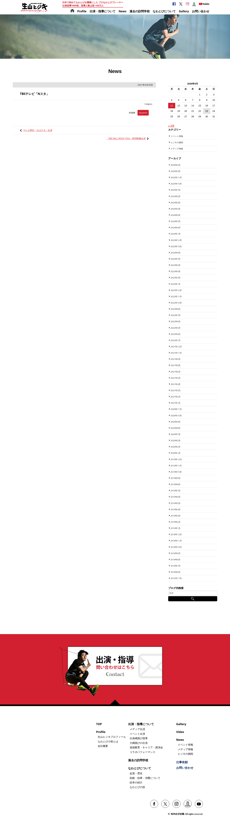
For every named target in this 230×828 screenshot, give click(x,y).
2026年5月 (176, 165)
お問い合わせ (200, 11)
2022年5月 (176, 327)
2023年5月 (176, 265)
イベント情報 (177, 136)
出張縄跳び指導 (139, 738)
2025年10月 (176, 183)
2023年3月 (176, 277)
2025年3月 (176, 208)
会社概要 (103, 746)
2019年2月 (176, 521)
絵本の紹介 (136, 782)
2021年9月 (176, 359)
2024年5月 (176, 221)
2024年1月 (176, 233)
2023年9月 (176, 252)
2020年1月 (176, 453)
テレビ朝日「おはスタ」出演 (37, 130)
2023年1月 (176, 284)
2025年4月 (176, 202)
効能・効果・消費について (145, 778)
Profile (82, 11)
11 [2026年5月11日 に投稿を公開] (171, 105)
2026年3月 (176, 171)
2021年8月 (176, 365)
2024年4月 (176, 227)
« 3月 (171, 126)
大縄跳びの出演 (139, 743)
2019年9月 (176, 478)
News (122, 11)
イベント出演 (137, 734)
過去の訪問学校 (140, 11)
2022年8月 (176, 309)
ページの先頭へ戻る (116, 702)
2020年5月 (176, 440)
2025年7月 (176, 189)
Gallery (184, 11)
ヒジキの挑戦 (177, 142)
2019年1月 (176, 528)
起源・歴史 (136, 773)
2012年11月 (176, 578)
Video (180, 732)
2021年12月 (176, 346)
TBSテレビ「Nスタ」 (34, 94)
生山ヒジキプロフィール (112, 737)
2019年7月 (176, 490)
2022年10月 (176, 302)
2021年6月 (176, 371)
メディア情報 (177, 148)
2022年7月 (176, 315)
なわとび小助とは (108, 741)
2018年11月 (176, 540)
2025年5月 (176, 196)
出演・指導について (102, 11)
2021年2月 (176, 396)
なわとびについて (164, 11)
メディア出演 (137, 729)
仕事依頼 (182, 762)
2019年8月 (176, 484)
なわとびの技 (137, 787)
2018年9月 (176, 553)
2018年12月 (176, 534)
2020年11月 (176, 409)
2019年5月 (176, 503)
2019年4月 (176, 509)
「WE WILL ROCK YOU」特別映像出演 (126, 138)
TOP (99, 724)
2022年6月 (176, 321)
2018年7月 (176, 565)
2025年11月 (176, 177)
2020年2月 (176, 446)
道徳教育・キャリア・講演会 (146, 747)
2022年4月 (176, 334)
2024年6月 (176, 215)
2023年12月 (176, 240)
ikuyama (143, 112)
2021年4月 (176, 384)
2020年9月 (176, 421)
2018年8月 (176, 559)
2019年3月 (176, 515)
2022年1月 (176, 340)
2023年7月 (176, 258)
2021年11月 (176, 352)
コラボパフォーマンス (142, 752)
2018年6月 (176, 572)
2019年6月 (176, 496)
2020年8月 (176, 428)
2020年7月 (176, 434)
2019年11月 (176, 465)
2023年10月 (176, 246)
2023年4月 (176, 271)
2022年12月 (176, 290)
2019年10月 (176, 471)
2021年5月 (176, 377)
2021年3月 (176, 390)
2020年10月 (176, 415)
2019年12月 (176, 459)
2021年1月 (176, 402)
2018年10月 (176, 547)
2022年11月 (176, 296)
